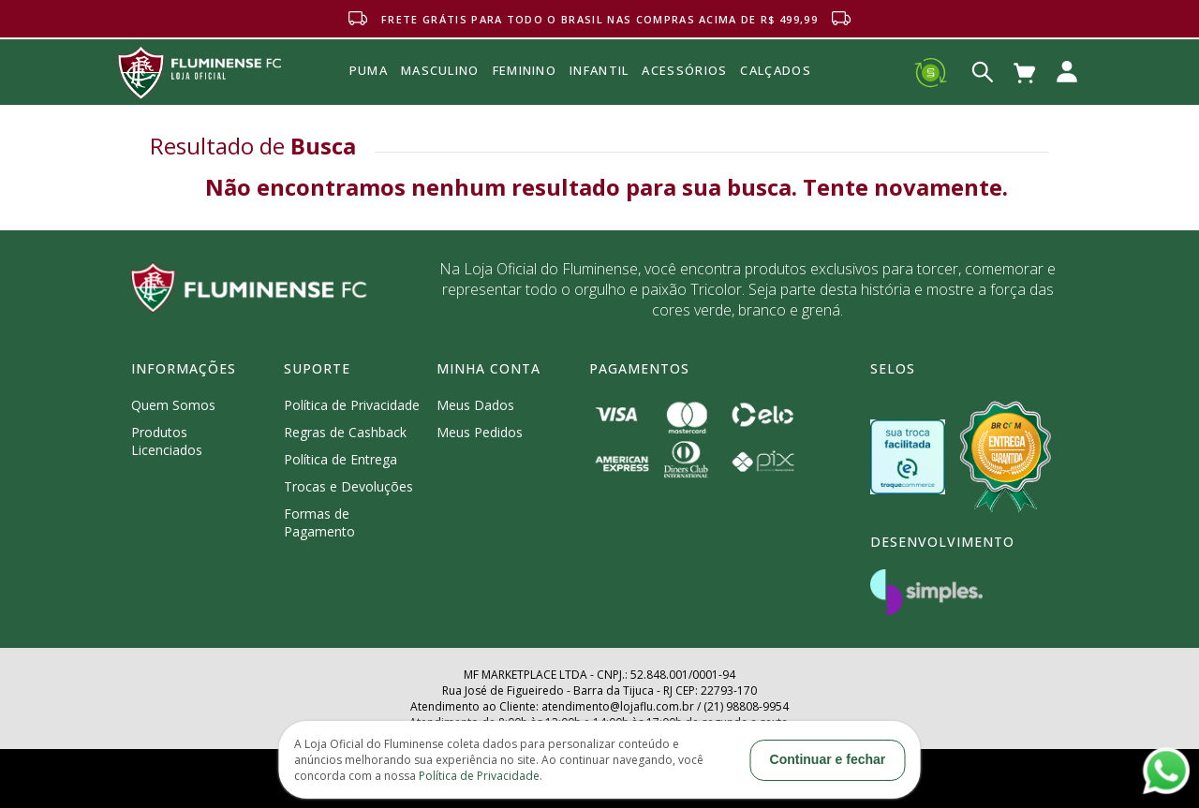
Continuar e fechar (828, 759)
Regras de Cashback (345, 432)
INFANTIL (599, 70)
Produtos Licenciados (166, 441)
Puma (368, 92)
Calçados (775, 70)
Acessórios (684, 111)
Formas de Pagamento (319, 522)
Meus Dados (475, 405)
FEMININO (524, 70)
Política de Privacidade (352, 405)
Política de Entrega (340, 459)
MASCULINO (440, 70)
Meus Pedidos (480, 432)
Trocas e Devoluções (348, 486)
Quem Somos (173, 405)
